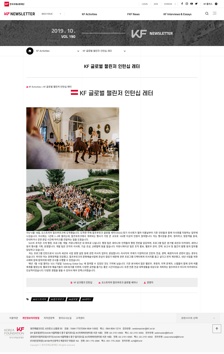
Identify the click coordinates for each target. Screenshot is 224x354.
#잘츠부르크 (58, 301)
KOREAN (168, 4)
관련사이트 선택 (198, 319)
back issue (47, 13)
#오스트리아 (40, 301)
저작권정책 (49, 319)
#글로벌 (74, 301)
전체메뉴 (214, 13)
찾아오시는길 (65, 319)
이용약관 (13, 319)
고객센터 (80, 319)
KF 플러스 (208, 4)
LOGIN (145, 4)
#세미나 (87, 301)
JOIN (156, 4)
